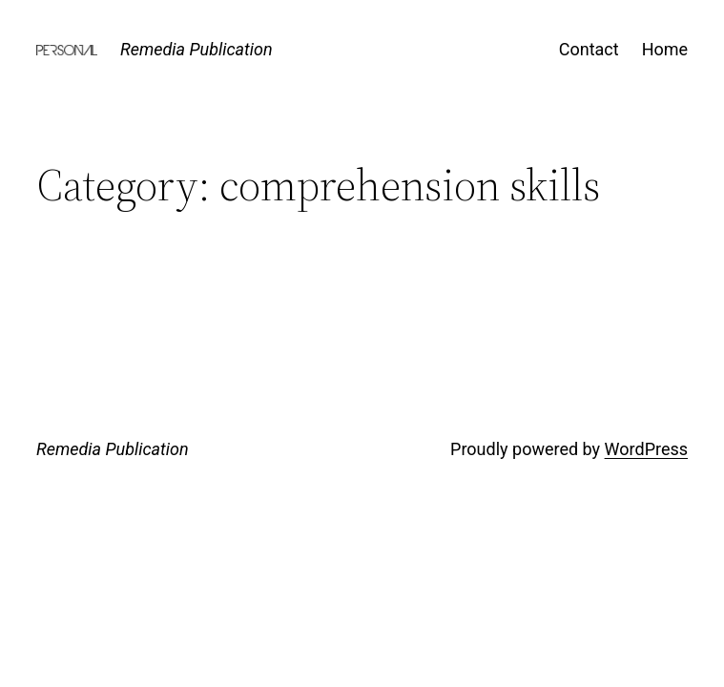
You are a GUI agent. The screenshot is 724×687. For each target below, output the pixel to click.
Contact (589, 49)
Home (665, 49)
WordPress (646, 449)
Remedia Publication (196, 49)
